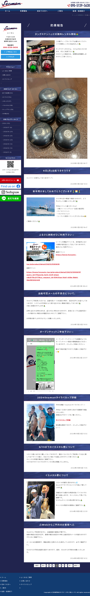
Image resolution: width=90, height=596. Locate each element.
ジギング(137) (6, 101)
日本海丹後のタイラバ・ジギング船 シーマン (64, 592)
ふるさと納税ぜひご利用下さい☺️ (57, 234)
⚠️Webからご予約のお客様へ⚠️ (57, 524)
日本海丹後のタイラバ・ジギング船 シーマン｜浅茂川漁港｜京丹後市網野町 (11, 4)
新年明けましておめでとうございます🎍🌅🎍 (57, 191)
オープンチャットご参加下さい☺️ (57, 331)
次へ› (70, 565)
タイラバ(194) (6, 97)
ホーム (7, 11)
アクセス (11, 57)
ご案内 (60, 11)
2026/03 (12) (7, 144)
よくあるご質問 (7, 71)
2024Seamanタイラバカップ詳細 (57, 397)
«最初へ (37, 565)
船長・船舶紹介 (79, 11)
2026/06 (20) (8, 131)
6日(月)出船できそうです (57, 170)
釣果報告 (23, 11)
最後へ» (76, 565)
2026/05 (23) (8, 136)
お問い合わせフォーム (8, 180)
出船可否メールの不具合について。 (57, 293)
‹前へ (43, 565)
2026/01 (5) (7, 152)
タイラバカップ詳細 (63, 420)
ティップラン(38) (7, 109)
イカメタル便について (56, 475)
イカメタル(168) (7, 105)
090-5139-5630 (10, 47)
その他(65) (5, 113)
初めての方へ (42, 11)
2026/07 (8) (7, 127)
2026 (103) (6, 123)
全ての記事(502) (7, 93)
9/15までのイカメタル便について (57, 447)
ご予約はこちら (11, 52)
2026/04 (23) (8, 140)
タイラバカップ (7, 79)
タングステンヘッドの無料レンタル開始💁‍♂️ (57, 34)
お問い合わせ (6, 75)
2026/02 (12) (7, 148)
